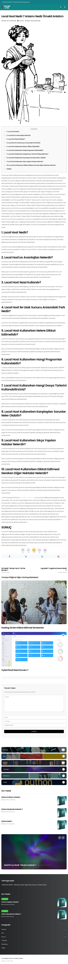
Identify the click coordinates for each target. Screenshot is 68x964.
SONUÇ (9, 169)
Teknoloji (4, 940)
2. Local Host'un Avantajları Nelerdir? (19, 135)
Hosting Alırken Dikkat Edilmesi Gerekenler (22, 627)
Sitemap (3, 961)
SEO (2, 933)
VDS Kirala (10, 961)
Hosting (3, 929)
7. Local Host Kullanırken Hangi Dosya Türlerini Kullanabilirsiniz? (27, 154)
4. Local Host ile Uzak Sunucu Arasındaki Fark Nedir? (23, 143)
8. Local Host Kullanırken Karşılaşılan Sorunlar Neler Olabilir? (26, 157)
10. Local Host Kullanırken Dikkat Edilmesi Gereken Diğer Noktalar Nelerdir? (31, 165)
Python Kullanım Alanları (10, 797)
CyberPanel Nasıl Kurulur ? (14, 670)
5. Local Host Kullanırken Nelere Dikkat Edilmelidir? (23, 146)
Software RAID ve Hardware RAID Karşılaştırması (4, 2)
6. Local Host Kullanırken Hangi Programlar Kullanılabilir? (25, 150)
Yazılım (5, 899)
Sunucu (3, 936)
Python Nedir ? (6, 821)
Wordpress (4, 944)
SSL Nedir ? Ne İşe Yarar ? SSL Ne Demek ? (14, 570)
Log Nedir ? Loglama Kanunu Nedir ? (54, 570)
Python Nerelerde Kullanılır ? (12, 809)
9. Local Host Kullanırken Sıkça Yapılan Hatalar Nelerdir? (25, 161)
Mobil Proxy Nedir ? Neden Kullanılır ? (20, 865)
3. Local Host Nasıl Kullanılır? (16, 139)
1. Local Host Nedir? (13, 131)
